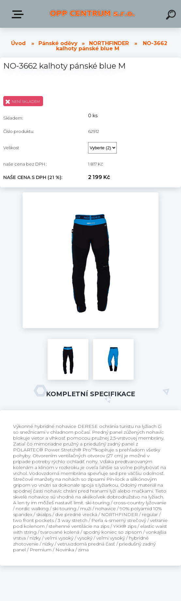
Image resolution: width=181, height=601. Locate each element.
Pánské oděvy (58, 43)
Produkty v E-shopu (18, 14)
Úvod (18, 43)
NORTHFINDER (109, 43)
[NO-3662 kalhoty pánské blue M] (90, 195)
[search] (172, 15)
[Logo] (92, 13)
